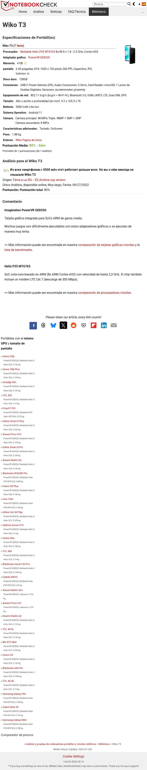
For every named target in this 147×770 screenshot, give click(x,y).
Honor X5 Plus (10, 486)
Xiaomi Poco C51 (12, 603)
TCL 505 (7, 395)
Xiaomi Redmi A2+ (13, 590)
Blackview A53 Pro (13, 668)
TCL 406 (7, 551)
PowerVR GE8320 (39, 57)
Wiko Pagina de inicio (28, 140)
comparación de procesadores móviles (104, 293)
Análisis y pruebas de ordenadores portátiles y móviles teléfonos (61, 744)
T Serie (18, 45)
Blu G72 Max (10, 642)
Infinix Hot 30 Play (13, 512)
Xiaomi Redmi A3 (12, 460)
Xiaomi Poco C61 (12, 434)
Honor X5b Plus (11, 369)
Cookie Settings (73, 756)
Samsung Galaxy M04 (15, 719)
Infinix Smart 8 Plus (13, 421)
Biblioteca (99, 12)
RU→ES (33, 180)
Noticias (56, 12)
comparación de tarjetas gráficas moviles (106, 245)
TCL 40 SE (8, 681)
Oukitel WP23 (10, 577)
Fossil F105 (9, 408)
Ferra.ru (18, 180)
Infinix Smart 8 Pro (13, 447)
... (142, 12)
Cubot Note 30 (10, 707)
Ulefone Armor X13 (13, 525)
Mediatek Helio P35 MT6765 (37, 51)
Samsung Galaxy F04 (14, 693)
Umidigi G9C (9, 382)
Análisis (38, 12)
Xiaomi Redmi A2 (12, 616)
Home (23, 12)
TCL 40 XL (8, 629)
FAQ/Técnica (77, 12)
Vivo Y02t (8, 499)
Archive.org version (52, 180)
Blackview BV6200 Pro (15, 473)
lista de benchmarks (18, 250)
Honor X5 (8, 654)
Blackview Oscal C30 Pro (16, 564)
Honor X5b (8, 356)
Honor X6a (8, 538)
